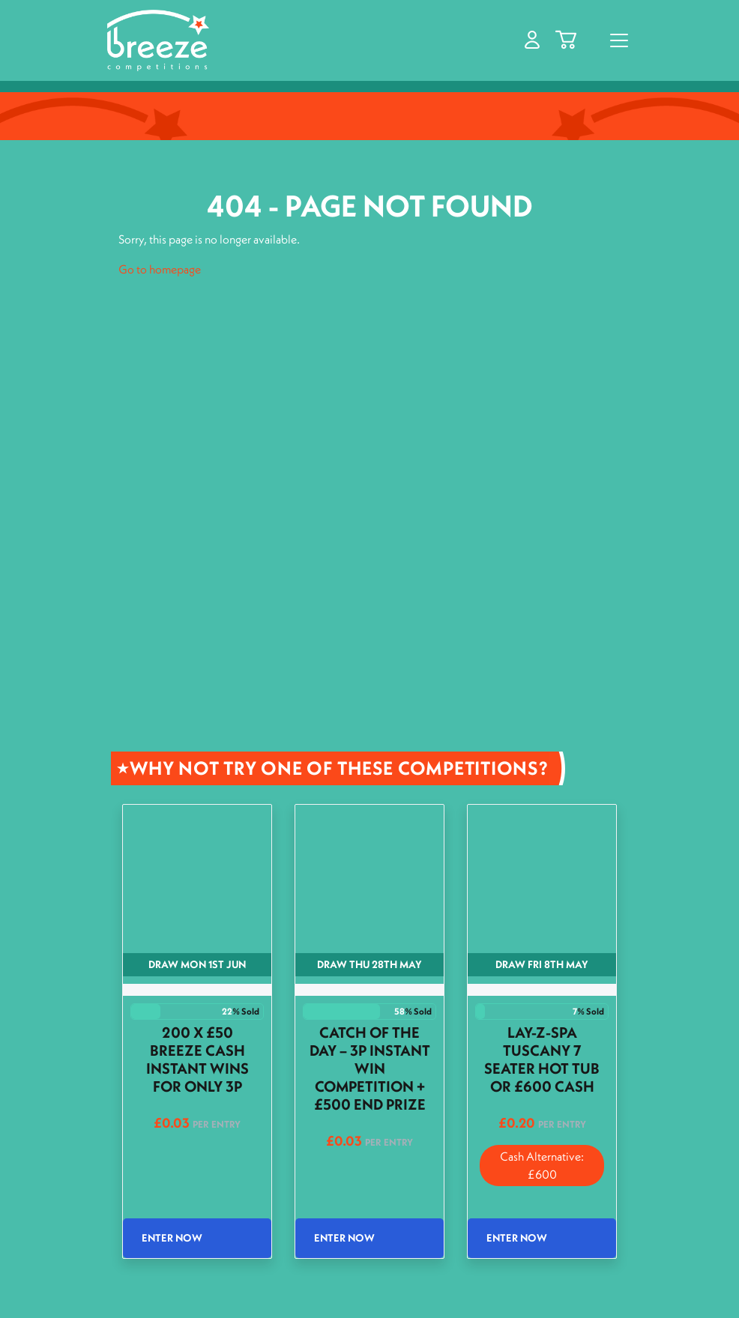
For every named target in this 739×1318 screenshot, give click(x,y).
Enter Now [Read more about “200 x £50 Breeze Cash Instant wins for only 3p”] (172, 1238)
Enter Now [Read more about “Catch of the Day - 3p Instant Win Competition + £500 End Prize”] (344, 1238)
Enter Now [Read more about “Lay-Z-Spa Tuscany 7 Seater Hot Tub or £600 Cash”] (516, 1238)
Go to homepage (159, 269)
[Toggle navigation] (619, 40)
